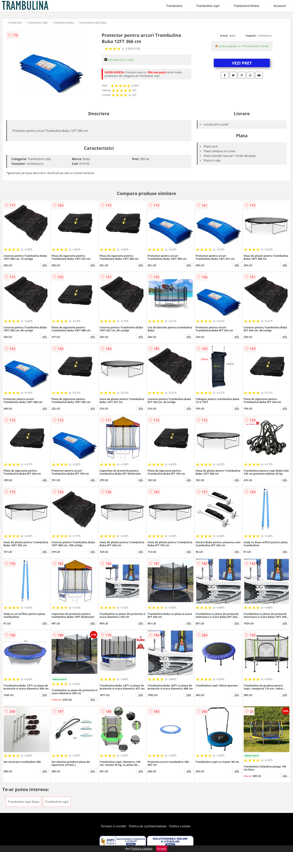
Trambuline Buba (63, 22)
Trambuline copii (208, 6)
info (44, 265)
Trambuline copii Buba (93, 22)
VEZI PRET (242, 63)
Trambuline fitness (247, 6)
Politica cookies (180, 826)
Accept (161, 849)
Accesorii (280, 6)
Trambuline (174, 6)
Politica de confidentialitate (148, 826)
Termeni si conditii (113, 826)
